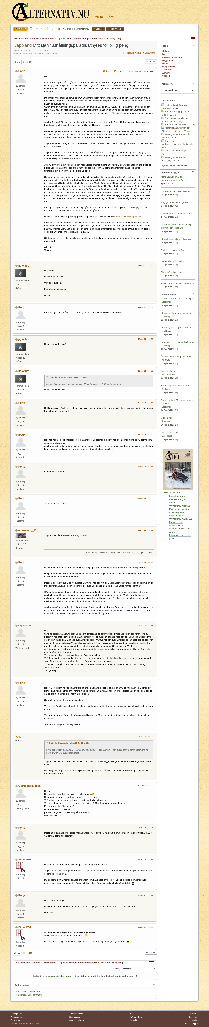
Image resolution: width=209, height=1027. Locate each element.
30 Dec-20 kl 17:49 (110, 71)
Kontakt (133, 1020)
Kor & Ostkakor (168, 371)
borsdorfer (177, 272)
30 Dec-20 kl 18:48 (145, 307)
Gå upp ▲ (195, 1024)
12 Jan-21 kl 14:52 (145, 339)
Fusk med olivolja (169, 250)
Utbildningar (167, 316)
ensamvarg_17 (27, 530)
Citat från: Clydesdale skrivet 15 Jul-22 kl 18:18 (70, 743)
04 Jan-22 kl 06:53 (145, 562)
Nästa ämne (149, 53)
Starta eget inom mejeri (175, 151)
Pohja (21, 71)
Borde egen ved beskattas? (174, 191)
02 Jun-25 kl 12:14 (145, 895)
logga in (69, 976)
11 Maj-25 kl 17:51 (145, 859)
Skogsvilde (185, 180)
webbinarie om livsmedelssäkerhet (177, 342)
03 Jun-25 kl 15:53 (145, 927)
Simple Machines (32, 1024)
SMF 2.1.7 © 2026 (17, 1024)
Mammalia (21, 995)
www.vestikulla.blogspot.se (129, 216)
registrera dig (52, 976)
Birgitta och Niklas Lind (173, 228)
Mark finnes (167, 436)
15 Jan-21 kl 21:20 (145, 435)
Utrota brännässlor (170, 239)
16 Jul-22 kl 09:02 (145, 737)
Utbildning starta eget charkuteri (176, 327)
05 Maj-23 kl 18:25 (145, 828)
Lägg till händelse (169, 165)
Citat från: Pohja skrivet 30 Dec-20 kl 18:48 (68, 377)
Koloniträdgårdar (177, 496)
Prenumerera (16, 1017)
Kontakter (166, 389)
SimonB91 (24, 859)
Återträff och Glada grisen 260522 (177, 356)
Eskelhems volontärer (179, 509)
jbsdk (21, 434)
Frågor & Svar (136, 1017)
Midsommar (166, 418)
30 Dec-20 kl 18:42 (145, 266)
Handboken (194, 1020)
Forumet (192, 1014)
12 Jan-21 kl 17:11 (145, 403)
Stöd (132, 1014)
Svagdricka (166, 261)
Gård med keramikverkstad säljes (177, 224)
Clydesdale (25, 625)
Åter (111, 17)
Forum (99, 17)
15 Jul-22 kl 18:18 (145, 625)
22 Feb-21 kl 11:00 (145, 498)
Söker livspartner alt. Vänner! (175, 385)
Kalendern (193, 1017)
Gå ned (17, 62)
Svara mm (151, 61)
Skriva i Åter (74, 1017)
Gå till (115, 969)
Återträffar (166, 360)
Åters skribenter (76, 1014)
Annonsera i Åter (76, 1020)
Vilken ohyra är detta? (171, 213)
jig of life (23, 265)
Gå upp (17, 953)
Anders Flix (190, 283)
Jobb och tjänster (169, 374)
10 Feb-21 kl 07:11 (145, 467)
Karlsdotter (179, 261)
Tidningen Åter (16, 1014)
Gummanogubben (29, 786)
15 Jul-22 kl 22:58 (145, 683)
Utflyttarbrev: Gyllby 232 (180, 519)
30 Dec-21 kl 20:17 (145, 530)
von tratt (188, 213)
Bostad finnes (168, 302)
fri (191, 191)
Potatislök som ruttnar (171, 283)
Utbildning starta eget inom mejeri (177, 313)
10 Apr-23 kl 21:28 (145, 786)
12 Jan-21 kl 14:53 (145, 371)
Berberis (184, 250)
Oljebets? (165, 272)
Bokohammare (35, 995)
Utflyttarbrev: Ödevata (179, 506)
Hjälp (187, 1024)
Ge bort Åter (15, 1020)
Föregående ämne (131, 53)
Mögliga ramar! (168, 202)
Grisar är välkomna (170, 432)
